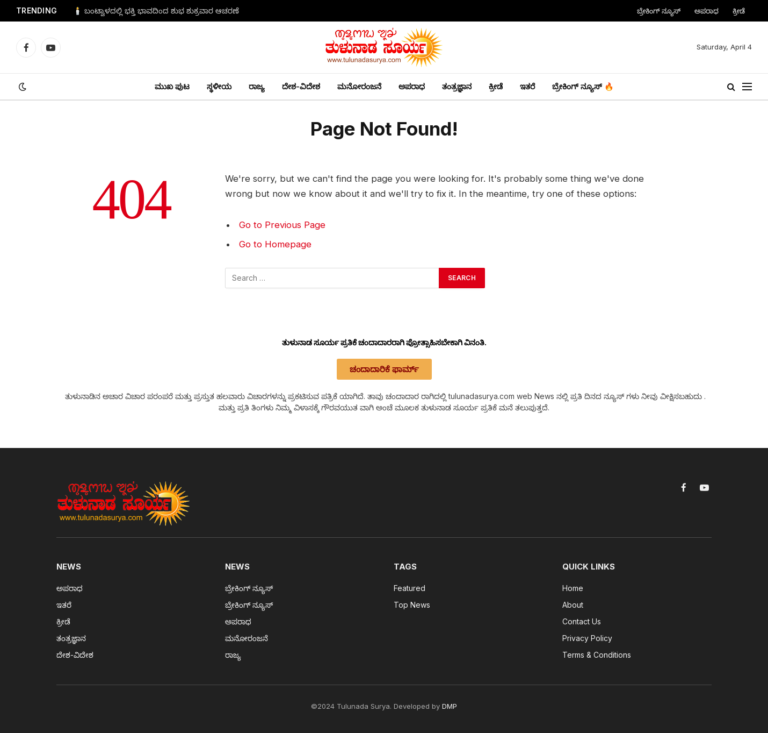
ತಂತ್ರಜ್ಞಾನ (457, 86)
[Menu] (747, 87)
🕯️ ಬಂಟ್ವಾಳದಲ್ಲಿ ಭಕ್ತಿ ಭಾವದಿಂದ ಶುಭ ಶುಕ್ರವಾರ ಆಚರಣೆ (156, 10)
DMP (449, 706)
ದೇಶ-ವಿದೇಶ (301, 86)
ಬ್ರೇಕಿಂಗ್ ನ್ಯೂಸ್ (658, 10)
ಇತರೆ (527, 86)
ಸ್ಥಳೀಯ (219, 86)
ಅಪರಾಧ (706, 10)
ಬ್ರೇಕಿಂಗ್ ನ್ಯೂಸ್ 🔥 (583, 86)
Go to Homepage (275, 244)
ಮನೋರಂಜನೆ (359, 86)
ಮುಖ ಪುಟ (172, 86)
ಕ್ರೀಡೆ (739, 10)
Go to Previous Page (282, 224)
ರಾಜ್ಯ (257, 86)
